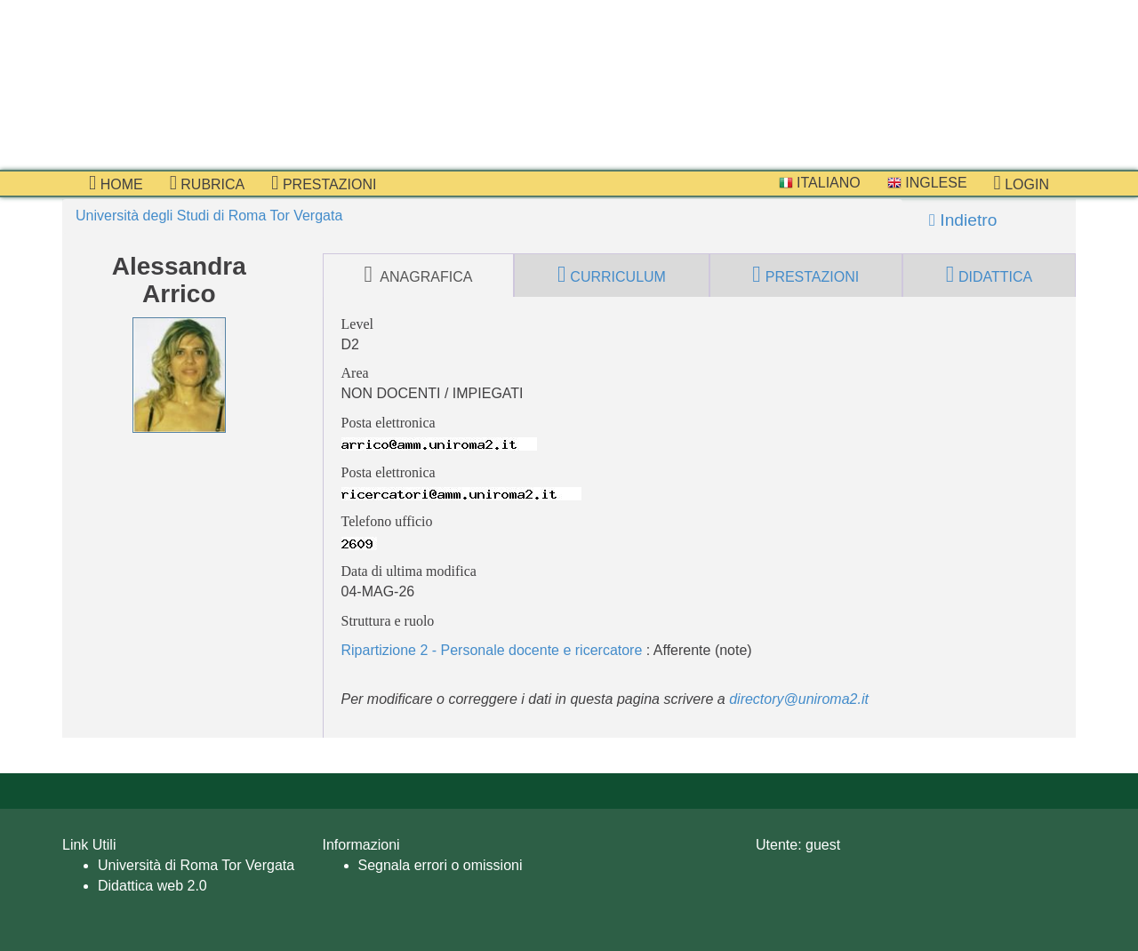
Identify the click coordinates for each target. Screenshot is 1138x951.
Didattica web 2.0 (152, 885)
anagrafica (418, 274)
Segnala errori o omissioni (440, 865)
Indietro (963, 220)
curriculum (611, 274)
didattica (989, 274)
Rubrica (207, 183)
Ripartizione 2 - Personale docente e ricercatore (492, 650)
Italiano (820, 182)
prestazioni (323, 183)
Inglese (927, 182)
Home (116, 183)
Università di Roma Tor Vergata (196, 865)
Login (1021, 183)
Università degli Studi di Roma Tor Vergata (209, 215)
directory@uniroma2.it (799, 699)
